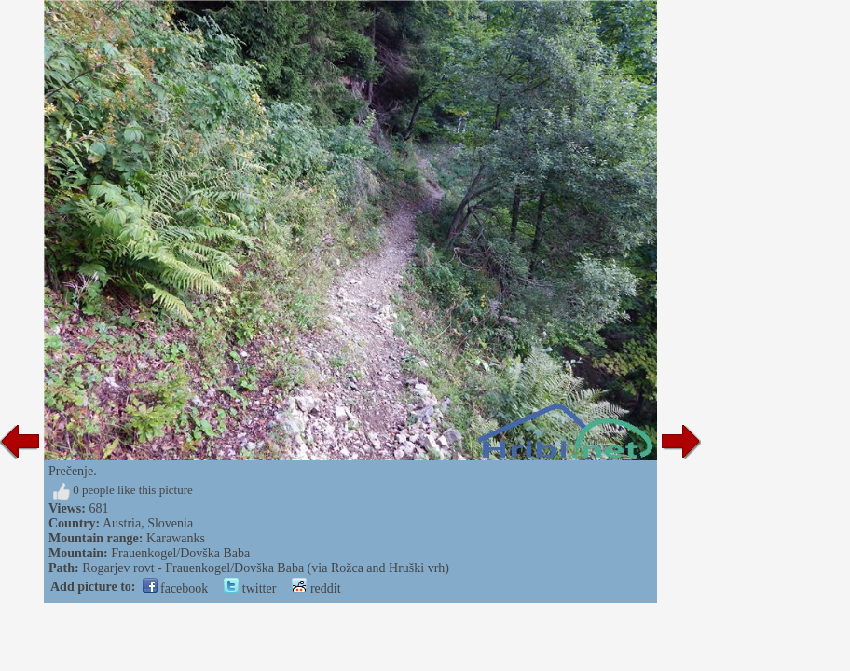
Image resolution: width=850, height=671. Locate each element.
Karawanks (175, 538)
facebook (176, 589)
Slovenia (170, 523)
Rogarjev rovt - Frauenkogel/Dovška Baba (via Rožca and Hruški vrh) (265, 568)
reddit (316, 589)
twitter (250, 589)
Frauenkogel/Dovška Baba (180, 553)
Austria (122, 523)
